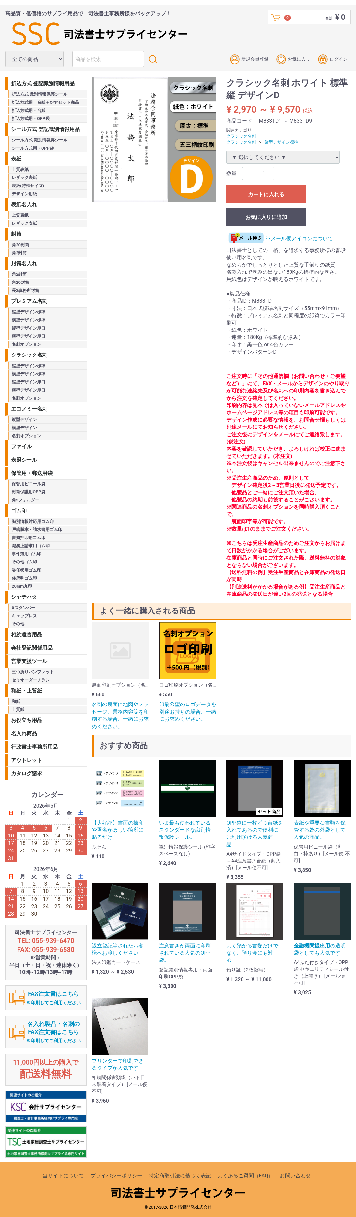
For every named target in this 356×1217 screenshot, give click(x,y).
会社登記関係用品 (32, 648)
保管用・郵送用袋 (32, 473)
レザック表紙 (24, 177)
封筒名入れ (24, 263)
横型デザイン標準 (28, 320)
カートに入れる (266, 194)
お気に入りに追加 (266, 217)
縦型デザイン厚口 (28, 328)
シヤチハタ (24, 597)
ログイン (333, 59)
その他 (18, 623)
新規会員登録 (249, 59)
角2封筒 (19, 252)
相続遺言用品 (26, 635)
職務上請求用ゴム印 (31, 545)
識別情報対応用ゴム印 (33, 521)
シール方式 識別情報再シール (39, 140)
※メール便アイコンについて (279, 238)
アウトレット (26, 760)
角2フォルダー (25, 500)
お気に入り (293, 59)
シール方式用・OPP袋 (33, 148)
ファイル (21, 446)
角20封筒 (20, 244)
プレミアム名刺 (29, 301)
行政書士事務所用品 (34, 747)
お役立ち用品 (26, 720)
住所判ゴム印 (24, 578)
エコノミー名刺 (29, 409)
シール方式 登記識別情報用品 (45, 129)
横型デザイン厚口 (28, 336)
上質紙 (18, 709)
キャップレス (24, 615)
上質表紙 (20, 169)
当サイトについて (63, 1176)
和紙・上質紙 (26, 691)
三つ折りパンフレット (33, 671)
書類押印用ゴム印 (28, 537)
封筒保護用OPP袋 (28, 491)
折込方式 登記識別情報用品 (43, 83)
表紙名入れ (24, 204)
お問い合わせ (295, 1176)
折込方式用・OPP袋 (31, 118)
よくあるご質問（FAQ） (246, 1176)
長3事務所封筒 (25, 290)
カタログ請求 (26, 773)
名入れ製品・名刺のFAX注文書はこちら (53, 1031)
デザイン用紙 (24, 193)
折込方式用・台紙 (28, 110)
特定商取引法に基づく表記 (180, 1176)
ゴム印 (19, 511)
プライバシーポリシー (116, 1176)
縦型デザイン (24, 419)
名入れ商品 (24, 733)
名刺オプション (26, 344)
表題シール (24, 460)
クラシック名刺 (241, 136)
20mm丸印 (22, 586)
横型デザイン (24, 427)
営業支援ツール (29, 661)
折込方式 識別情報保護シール (39, 94)
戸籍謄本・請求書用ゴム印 (37, 529)
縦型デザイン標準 (281, 141)
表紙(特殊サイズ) (28, 185)
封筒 (16, 234)
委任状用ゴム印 (26, 570)
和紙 (16, 701)
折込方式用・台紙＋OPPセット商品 (45, 102)
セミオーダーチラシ (31, 680)
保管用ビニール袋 (28, 483)
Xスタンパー (23, 607)
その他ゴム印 (24, 562)
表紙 (16, 159)
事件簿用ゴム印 (26, 553)
